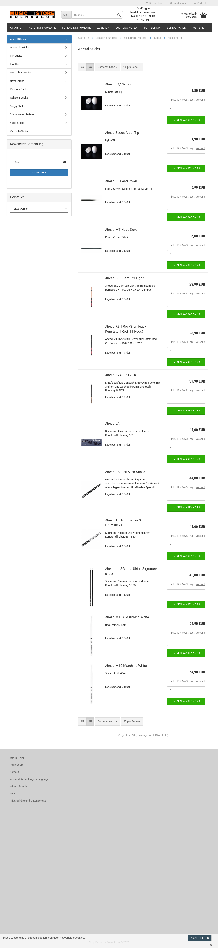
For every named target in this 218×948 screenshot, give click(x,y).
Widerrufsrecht (19, 786)
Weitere (198, 27)
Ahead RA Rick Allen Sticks (125, 472)
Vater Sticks (17, 122)
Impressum (16, 764)
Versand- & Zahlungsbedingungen (30, 779)
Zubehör (103, 27)
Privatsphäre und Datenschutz (28, 800)
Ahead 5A (112, 423)
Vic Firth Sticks (19, 131)
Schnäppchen (176, 27)
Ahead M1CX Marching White (127, 617)
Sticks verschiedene (22, 114)
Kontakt (14, 771)
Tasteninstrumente (41, 27)
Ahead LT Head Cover (121, 181)
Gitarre (15, 27)
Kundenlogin (178, 3)
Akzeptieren (200, 938)
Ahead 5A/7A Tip (118, 84)
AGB (12, 793)
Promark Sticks (19, 89)
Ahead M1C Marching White (126, 666)
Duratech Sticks (19, 47)
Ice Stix (14, 64)
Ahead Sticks (18, 39)
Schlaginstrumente (76, 27)
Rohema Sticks (19, 97)
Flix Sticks (16, 55)
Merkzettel (201, 3)
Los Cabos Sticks (20, 72)
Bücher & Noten (126, 27)
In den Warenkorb (186, 119)
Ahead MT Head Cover (121, 230)
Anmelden (39, 172)
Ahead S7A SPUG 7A (120, 375)
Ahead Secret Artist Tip (122, 133)
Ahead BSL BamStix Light (124, 278)
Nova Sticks (17, 81)
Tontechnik (152, 27)
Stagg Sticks (17, 106)
